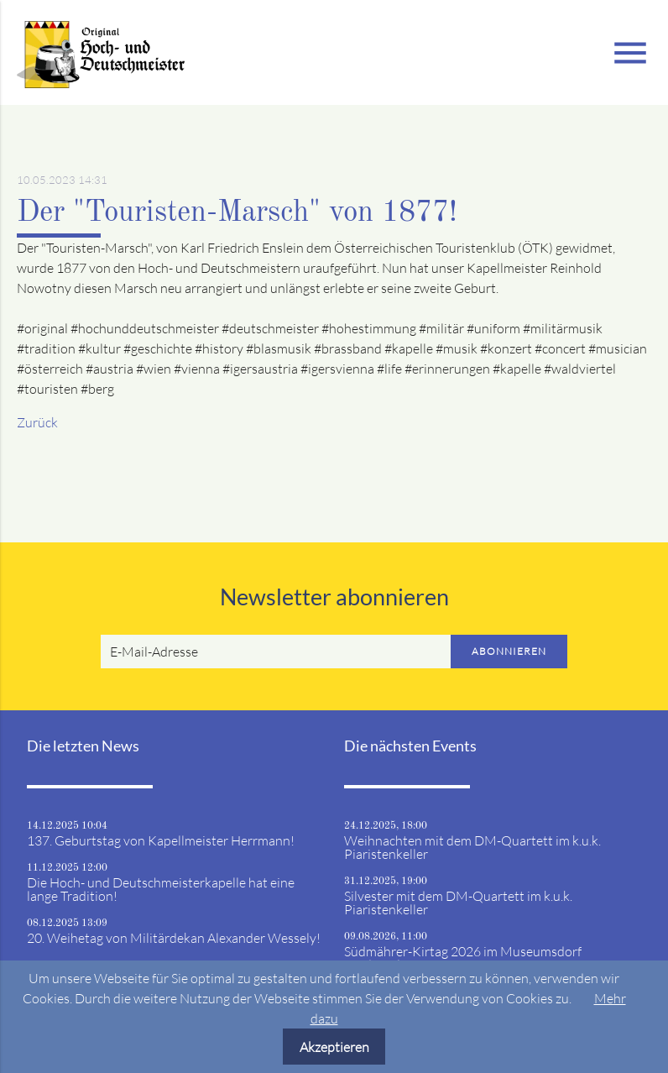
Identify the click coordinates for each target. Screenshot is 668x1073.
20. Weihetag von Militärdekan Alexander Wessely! (174, 938)
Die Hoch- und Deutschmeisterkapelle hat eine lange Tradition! (161, 889)
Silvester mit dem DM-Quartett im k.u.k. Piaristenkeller (458, 902)
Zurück (37, 422)
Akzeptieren (334, 1047)
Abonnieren (509, 651)
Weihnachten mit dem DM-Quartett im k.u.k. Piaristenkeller (472, 847)
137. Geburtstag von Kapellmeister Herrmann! (161, 840)
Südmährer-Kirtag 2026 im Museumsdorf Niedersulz (463, 958)
